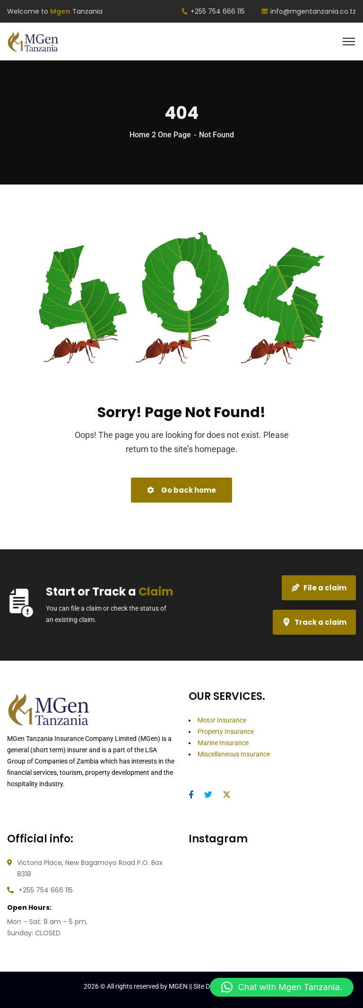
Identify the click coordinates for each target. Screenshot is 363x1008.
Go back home (181, 490)
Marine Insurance (223, 743)
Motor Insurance (222, 720)
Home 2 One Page (160, 134)
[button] (282, 987)
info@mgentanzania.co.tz (308, 11)
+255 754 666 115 (213, 11)
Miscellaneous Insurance (234, 754)
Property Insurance (226, 731)
